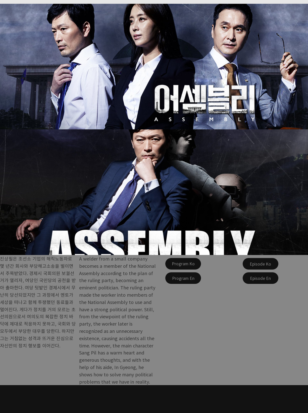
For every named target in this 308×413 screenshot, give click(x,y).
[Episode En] (260, 278)
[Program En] (183, 278)
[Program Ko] (183, 264)
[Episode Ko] (260, 264)
